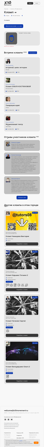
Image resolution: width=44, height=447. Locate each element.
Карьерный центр (33, 434)
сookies (20, 440)
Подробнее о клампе (22, 244)
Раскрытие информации (9, 428)
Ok (36, 442)
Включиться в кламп (13, 26)
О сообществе (7, 434)
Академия (19, 435)
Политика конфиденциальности (11, 426)
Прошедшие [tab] (32, 52)
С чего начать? (7, 437)
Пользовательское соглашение (11, 423)
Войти (36, 3)
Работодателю (32, 437)
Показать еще (22, 197)
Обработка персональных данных (11, 424)
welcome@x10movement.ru (16, 410)
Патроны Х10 (20, 433)
